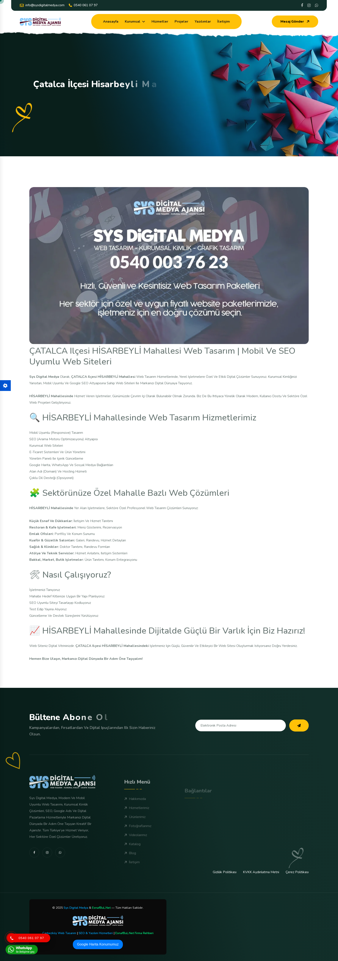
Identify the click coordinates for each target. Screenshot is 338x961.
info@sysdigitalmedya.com (42, 5)
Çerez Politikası (297, 872)
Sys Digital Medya (76, 908)
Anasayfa (110, 21)
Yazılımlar (203, 21)
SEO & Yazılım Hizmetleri (96, 933)
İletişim (223, 21)
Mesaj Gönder (295, 21)
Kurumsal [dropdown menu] (132, 21)
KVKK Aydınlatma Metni (261, 872)
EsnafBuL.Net (101, 908)
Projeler (181, 21)
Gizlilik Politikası (224, 872)
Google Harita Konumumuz (98, 944)
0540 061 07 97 (83, 5)
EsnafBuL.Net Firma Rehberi (134, 933)
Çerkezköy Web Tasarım (59, 933)
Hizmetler (160, 21)
